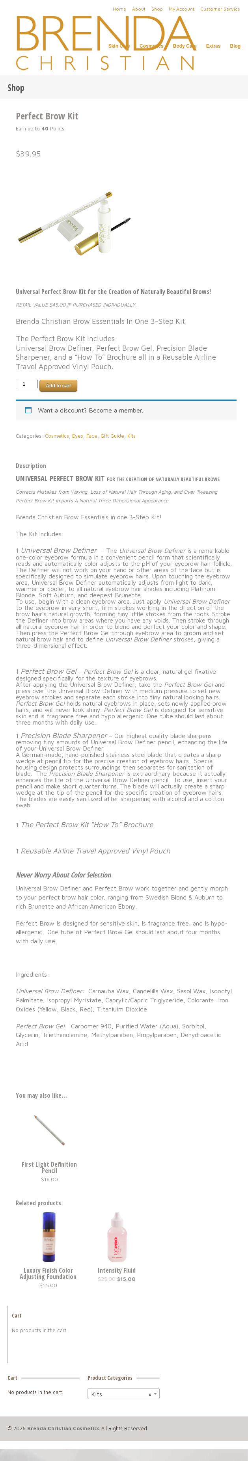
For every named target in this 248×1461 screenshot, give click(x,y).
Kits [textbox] (121, 1394)
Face (91, 436)
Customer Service (220, 9)
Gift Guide (112, 436)
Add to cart (58, 385)
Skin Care (119, 46)
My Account (181, 9)
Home (119, 9)
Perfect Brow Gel (48, 671)
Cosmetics (152, 46)
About (138, 9)
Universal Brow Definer (59, 550)
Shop (157, 9)
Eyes (77, 436)
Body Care (185, 46)
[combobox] (124, 1393)
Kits (131, 436)
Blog (235, 46)
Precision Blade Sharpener (65, 735)
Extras (213, 46)
